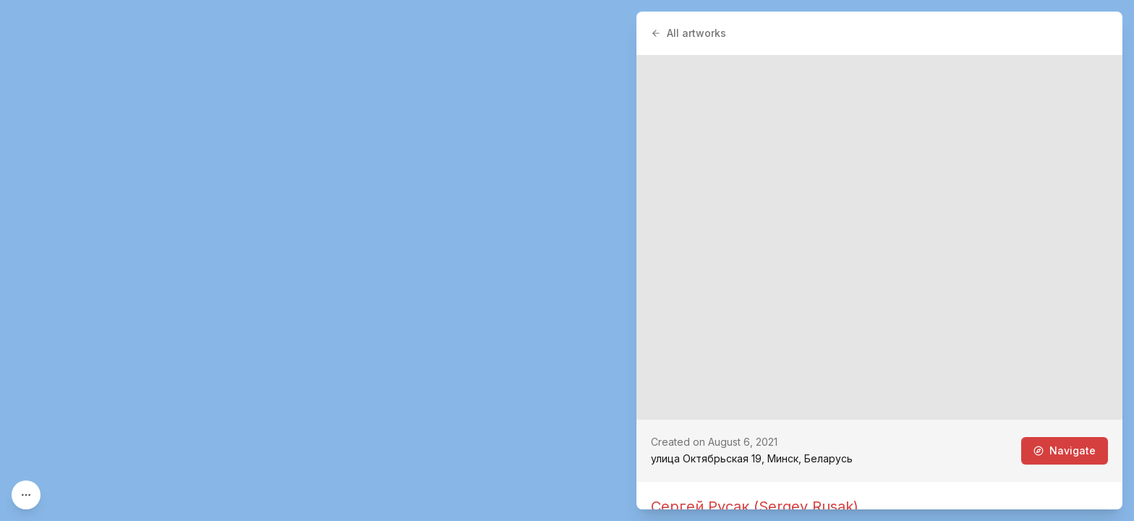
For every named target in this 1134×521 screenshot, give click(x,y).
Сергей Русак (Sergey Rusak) (754, 506)
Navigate (1064, 450)
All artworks (688, 33)
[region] (567, 260)
